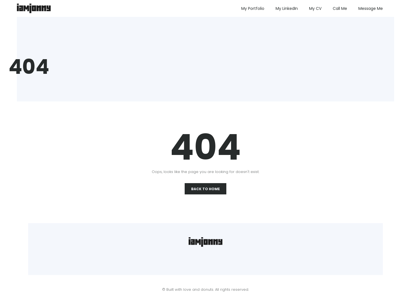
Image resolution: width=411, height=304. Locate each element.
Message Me (370, 8)
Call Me (340, 8)
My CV (315, 8)
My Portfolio (252, 8)
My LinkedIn (287, 8)
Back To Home (205, 189)
